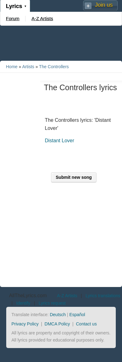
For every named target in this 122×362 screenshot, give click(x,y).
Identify (23, 303)
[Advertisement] (61, 42)
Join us (104, 5)
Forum (12, 18)
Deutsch (58, 314)
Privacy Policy (25, 323)
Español (77, 314)
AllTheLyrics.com (28, 295)
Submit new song (74, 177)
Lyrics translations (103, 295)
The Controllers (54, 66)
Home (11, 66)
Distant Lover (59, 140)
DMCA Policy (57, 323)
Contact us (86, 323)
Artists (28, 66)
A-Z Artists (42, 18)
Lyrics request (52, 303)
